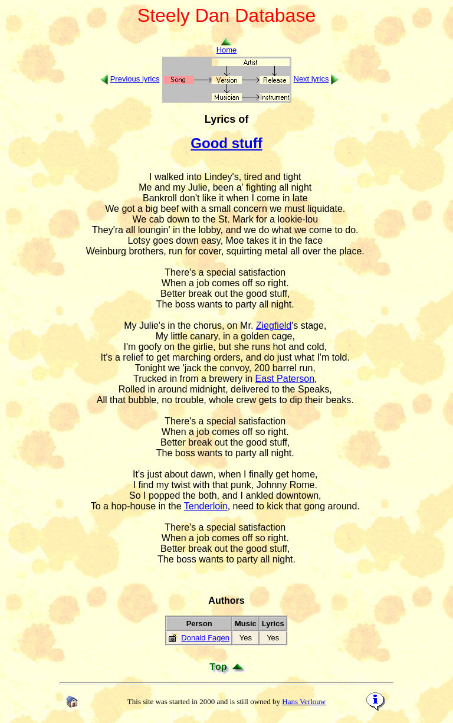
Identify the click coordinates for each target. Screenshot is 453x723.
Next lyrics (311, 78)
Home (226, 46)
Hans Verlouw (304, 701)
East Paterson (285, 379)
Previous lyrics (135, 78)
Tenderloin (206, 506)
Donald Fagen (205, 637)
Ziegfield (273, 325)
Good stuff (226, 143)
